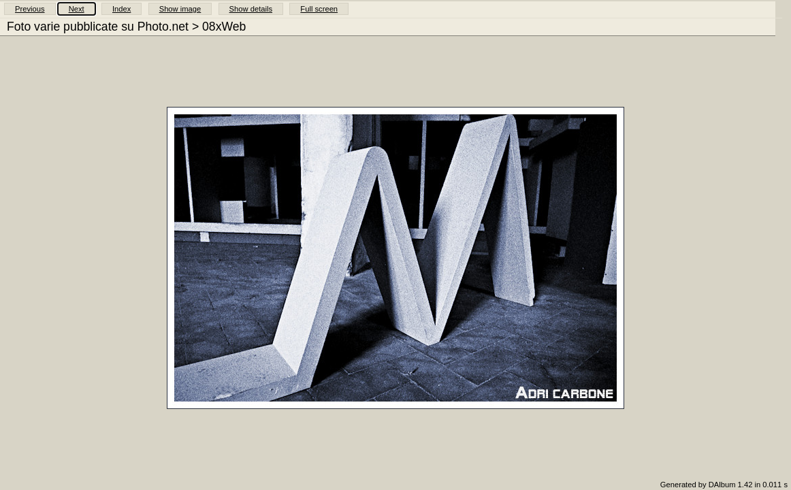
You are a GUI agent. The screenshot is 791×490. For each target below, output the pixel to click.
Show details (250, 9)
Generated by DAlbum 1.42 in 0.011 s (724, 484)
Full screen (319, 9)
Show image (180, 9)
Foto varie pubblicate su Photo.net (98, 26)
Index (121, 9)
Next (76, 9)
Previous (30, 9)
